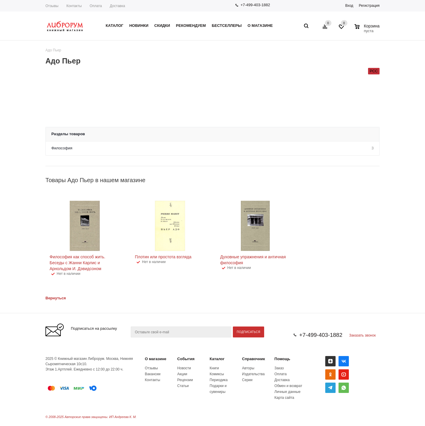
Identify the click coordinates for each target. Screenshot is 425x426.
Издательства (253, 374)
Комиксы (217, 374)
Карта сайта (284, 398)
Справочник (253, 359)
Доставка (117, 6)
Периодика (219, 380)
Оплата (96, 6)
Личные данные (287, 392)
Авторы (248, 368)
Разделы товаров (68, 134)
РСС (374, 71)
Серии (247, 380)
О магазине (155, 359)
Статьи (183, 386)
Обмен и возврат (288, 386)
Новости (184, 368)
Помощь (282, 359)
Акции (182, 374)
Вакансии (153, 374)
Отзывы (51, 6)
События (185, 359)
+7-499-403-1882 (255, 5)
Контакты (74, 6)
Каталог (217, 359)
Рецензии (185, 380)
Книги (214, 368)
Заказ (279, 368)
